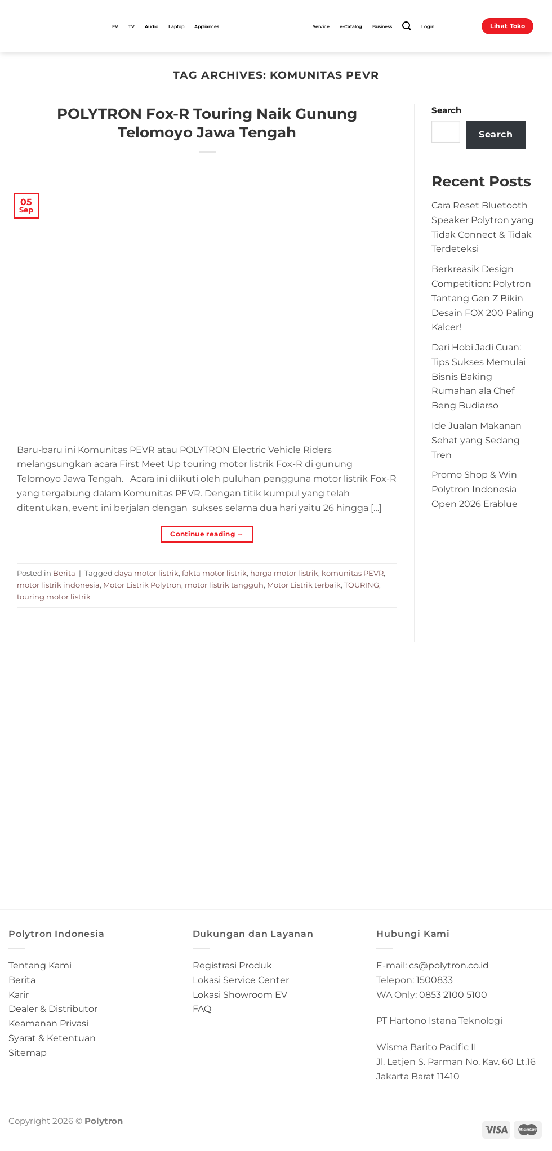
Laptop (176, 26)
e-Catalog (351, 26)
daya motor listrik (146, 572)
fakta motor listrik (214, 572)
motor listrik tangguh (224, 584)
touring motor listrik (54, 596)
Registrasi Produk (232, 965)
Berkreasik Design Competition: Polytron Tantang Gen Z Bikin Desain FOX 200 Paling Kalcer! (482, 297)
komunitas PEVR (353, 572)
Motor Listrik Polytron (142, 584)
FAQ (202, 1008)
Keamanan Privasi (48, 1023)
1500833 (434, 979)
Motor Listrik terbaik (304, 584)
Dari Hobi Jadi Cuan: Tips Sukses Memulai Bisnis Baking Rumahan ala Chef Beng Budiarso (478, 376)
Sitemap (27, 1052)
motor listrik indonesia (58, 584)
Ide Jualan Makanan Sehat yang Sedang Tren (476, 440)
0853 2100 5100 (453, 994)
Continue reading (207, 533)
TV (131, 26)
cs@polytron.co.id (449, 965)
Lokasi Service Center (241, 979)
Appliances (206, 26)
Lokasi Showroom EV (240, 994)
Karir (18, 994)
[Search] (406, 26)
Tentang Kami (40, 965)
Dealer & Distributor (52, 1008)
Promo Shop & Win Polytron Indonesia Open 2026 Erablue (474, 489)
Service (321, 26)
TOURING (361, 584)
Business (382, 26)
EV (115, 26)
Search (446, 110)
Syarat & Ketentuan (52, 1037)
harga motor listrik (284, 572)
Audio (151, 26)
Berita (64, 572)
